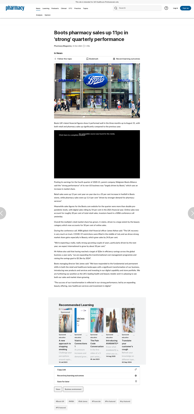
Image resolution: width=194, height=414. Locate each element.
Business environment (73, 389)
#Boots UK (60, 401)
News (58, 389)
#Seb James (82, 401)
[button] (132, 304)
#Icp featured (125, 401)
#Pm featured (110, 401)
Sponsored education (62, 336)
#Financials (96, 401)
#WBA (71, 401)
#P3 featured (61, 408)
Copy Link (97, 369)
